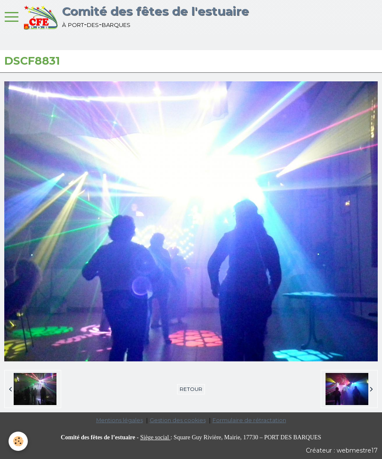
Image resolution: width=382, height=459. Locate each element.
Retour (191, 389)
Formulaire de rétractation (249, 420)
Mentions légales (119, 420)
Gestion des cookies (178, 420)
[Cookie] (18, 441)
